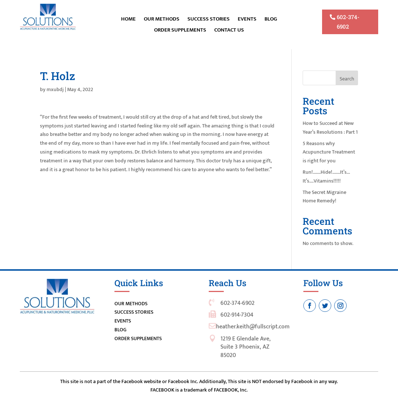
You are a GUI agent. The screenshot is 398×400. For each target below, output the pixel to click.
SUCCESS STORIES (133, 312)
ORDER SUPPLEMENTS (180, 31)
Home (128, 20)
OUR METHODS (161, 20)
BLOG (270, 20)
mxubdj (55, 89)
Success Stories (208, 20)
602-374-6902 (348, 21)
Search (347, 79)
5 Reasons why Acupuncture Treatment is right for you (329, 152)
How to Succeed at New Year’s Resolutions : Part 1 (330, 127)
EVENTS (247, 20)
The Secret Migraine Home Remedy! (324, 196)
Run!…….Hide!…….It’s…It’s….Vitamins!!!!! (326, 176)
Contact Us (229, 31)
